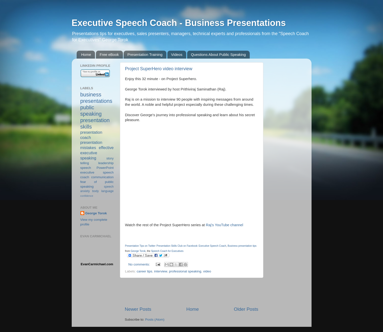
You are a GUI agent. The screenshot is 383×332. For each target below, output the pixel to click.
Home (86, 54)
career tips (144, 271)
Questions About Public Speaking (218, 54)
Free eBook (109, 54)
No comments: (139, 264)
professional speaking (185, 271)
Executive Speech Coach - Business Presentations (179, 23)
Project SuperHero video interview (158, 68)
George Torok (96, 213)
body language (102, 191)
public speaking (91, 110)
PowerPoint (104, 168)
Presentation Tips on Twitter (140, 245)
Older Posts (246, 309)
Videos (176, 54)
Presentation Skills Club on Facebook (177, 245)
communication (102, 177)
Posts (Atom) (154, 319)
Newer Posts (138, 309)
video (207, 271)
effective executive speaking (97, 152)
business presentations (96, 97)
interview (160, 271)
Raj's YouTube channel (224, 225)
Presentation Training (144, 54)
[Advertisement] (191, 292)
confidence (86, 195)
